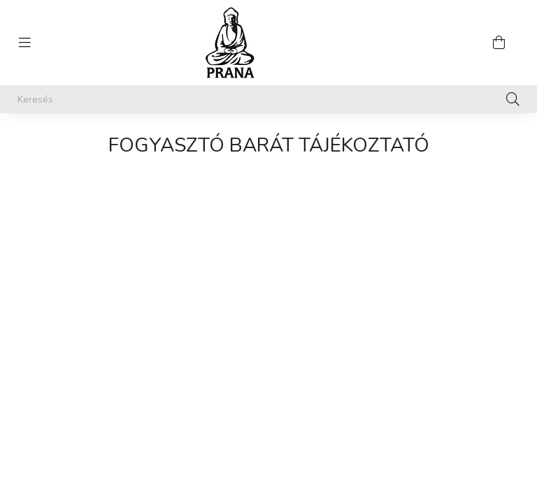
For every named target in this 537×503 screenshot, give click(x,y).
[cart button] (499, 43)
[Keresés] (268, 99)
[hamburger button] (24, 42)
